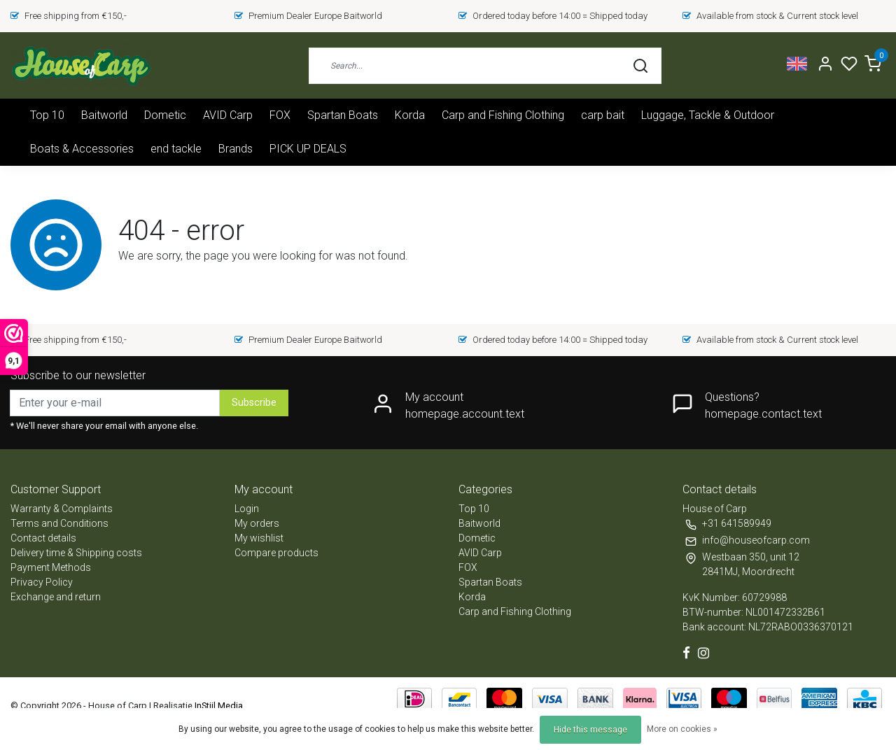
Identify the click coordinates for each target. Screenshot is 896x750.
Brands (235, 148)
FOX (280, 115)
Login (246, 508)
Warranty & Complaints (61, 508)
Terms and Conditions (59, 523)
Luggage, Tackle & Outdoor (707, 115)
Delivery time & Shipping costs (76, 552)
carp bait (602, 115)
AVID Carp (228, 115)
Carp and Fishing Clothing (503, 115)
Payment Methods (50, 567)
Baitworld (104, 115)
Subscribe (254, 403)
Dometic (165, 115)
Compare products (276, 552)
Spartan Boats (342, 115)
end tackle (176, 148)
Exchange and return (55, 596)
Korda (410, 115)
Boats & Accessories (82, 148)
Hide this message (590, 730)
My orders (256, 523)
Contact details (43, 538)
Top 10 (47, 115)
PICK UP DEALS (308, 148)
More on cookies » (682, 729)
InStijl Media (217, 705)
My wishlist (259, 538)
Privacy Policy (41, 582)
